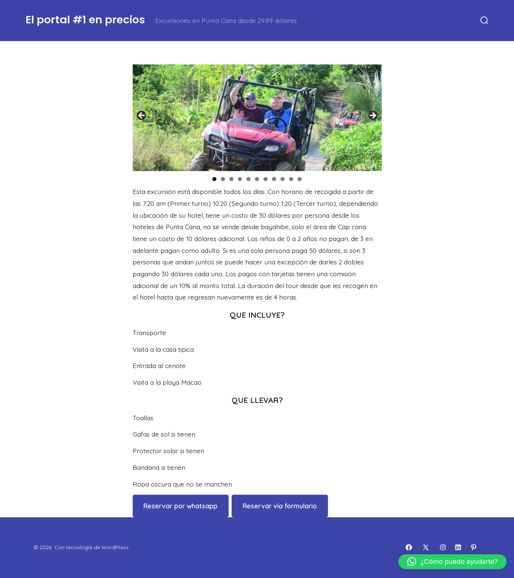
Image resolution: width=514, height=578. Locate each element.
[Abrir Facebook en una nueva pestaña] (408, 547)
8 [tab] (274, 179)
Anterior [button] (141, 115)
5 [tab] (248, 179)
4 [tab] (240, 179)
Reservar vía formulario (280, 506)
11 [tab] (300, 179)
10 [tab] (291, 179)
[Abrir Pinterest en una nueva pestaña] (473, 547)
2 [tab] (223, 179)
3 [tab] (231, 179)
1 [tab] (214, 179)
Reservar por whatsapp (180, 506)
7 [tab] (265, 179)
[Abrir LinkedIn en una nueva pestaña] (458, 547)
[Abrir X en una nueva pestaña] (425, 547)
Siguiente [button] (372, 115)
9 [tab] (283, 179)
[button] (452, 561)
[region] (257, 117)
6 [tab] (257, 179)
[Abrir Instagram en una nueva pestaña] (443, 547)
